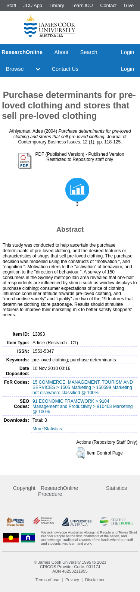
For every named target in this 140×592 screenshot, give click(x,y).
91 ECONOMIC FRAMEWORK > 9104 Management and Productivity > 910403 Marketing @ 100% (82, 406)
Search (88, 52)
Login (127, 52)
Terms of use (47, 579)
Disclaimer (95, 579)
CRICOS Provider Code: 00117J (70, 566)
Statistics (116, 488)
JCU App (32, 5)
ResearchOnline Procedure (58, 491)
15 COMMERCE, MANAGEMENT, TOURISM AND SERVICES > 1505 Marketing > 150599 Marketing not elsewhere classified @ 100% (82, 387)
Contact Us (65, 69)
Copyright (24, 488)
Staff (11, 5)
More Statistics (47, 428)
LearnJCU (82, 5)
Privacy (72, 579)
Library (56, 5)
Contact (108, 5)
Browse (15, 69)
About (62, 52)
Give (129, 5)
